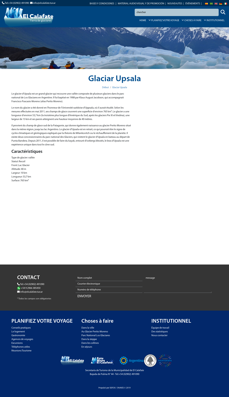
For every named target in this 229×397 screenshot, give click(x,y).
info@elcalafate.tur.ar (44, 3)
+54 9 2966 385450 (30, 288)
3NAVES (120, 388)
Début (105, 87)
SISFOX (112, 388)
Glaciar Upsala (119, 87)
